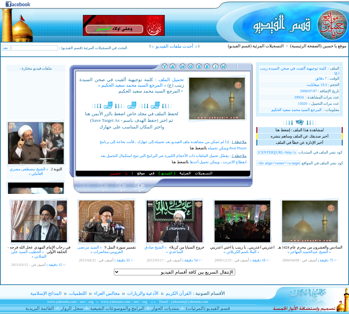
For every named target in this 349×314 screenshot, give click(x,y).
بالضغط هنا (198, 148)
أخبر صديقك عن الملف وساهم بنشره (299, 136)
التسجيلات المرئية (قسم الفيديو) (256, 46)
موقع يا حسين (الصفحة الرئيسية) (318, 46)
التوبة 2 (56, 171)
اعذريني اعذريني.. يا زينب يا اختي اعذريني (242, 247)
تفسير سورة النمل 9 (119, 247)
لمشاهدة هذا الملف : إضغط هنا (299, 130)
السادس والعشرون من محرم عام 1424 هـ (310, 247)
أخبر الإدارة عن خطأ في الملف (299, 142)
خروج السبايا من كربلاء (186, 247)
